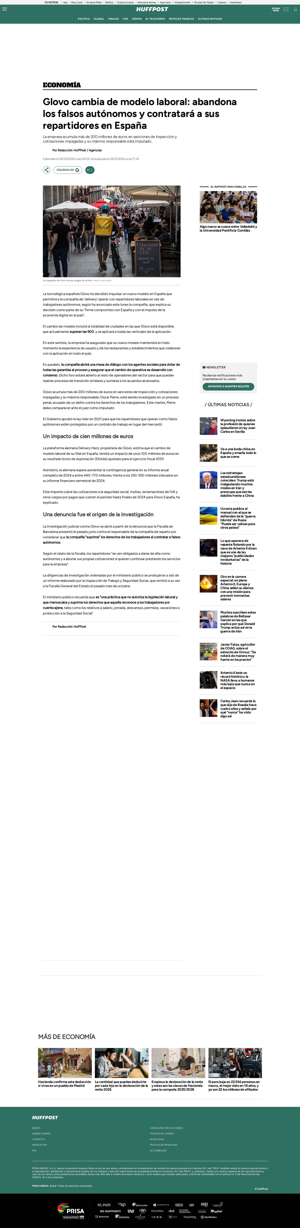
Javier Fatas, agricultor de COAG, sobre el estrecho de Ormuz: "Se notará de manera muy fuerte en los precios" (238, 652)
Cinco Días (158, 1210)
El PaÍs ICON (158, 1216)
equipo (36, 1128)
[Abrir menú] (4, 9)
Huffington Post (111, 1210)
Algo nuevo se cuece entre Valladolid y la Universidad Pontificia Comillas (228, 229)
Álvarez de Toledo (204, 2)
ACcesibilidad (158, 1150)
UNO (133, 1210)
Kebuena (215, 1210)
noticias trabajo (181, 18)
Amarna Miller (94, 2)
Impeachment (182, 2)
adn (204, 1205)
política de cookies (162, 1133)
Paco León (77, 2)
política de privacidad (163, 1145)
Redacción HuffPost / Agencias (80, 150)
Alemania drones (147, 2)
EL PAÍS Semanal (187, 1210)
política (84, 18)
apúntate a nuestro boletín (228, 386)
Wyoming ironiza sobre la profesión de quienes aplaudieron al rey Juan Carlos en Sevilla (237, 426)
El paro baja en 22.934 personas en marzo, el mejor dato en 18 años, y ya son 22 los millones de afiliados (234, 1086)
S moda (174, 1216)
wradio (143, 1210)
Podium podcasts (141, 1216)
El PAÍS (106, 1205)
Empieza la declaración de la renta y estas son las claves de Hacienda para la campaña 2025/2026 (177, 1086)
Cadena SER (179, 1205)
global (99, 18)
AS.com (191, 1205)
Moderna (123, 1216)
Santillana (142, 1205)
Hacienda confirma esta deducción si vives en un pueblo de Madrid (64, 1084)
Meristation (209, 1216)
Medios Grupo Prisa (72, 1217)
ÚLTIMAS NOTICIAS (210, 18)
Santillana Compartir (162, 1205)
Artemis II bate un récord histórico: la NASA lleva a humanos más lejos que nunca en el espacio (237, 680)
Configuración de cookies (166, 1128)
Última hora (276, 9)
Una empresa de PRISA (72, 1208)
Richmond (104, 1216)
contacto (38, 1139)
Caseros (222, 2)
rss (34, 1150)
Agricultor (165, 2)
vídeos (137, 18)
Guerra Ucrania (125, 2)
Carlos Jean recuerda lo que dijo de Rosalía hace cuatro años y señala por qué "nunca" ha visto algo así (238, 708)
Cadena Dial (173, 1210)
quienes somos (41, 1133)
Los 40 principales (124, 1205)
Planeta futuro (201, 1210)
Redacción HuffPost (72, 626)
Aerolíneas (236, 2)
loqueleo (191, 1216)
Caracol (218, 1205)
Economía (62, 85)
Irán (66, 2)
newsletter (39, 1145)
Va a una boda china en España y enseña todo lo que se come (238, 453)
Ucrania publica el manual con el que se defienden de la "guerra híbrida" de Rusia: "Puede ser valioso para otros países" (238, 518)
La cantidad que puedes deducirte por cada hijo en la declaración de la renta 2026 (121, 1086)
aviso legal (157, 1139)
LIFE (125, 18)
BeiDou (109, 2)
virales (113, 18)
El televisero (155, 18)
